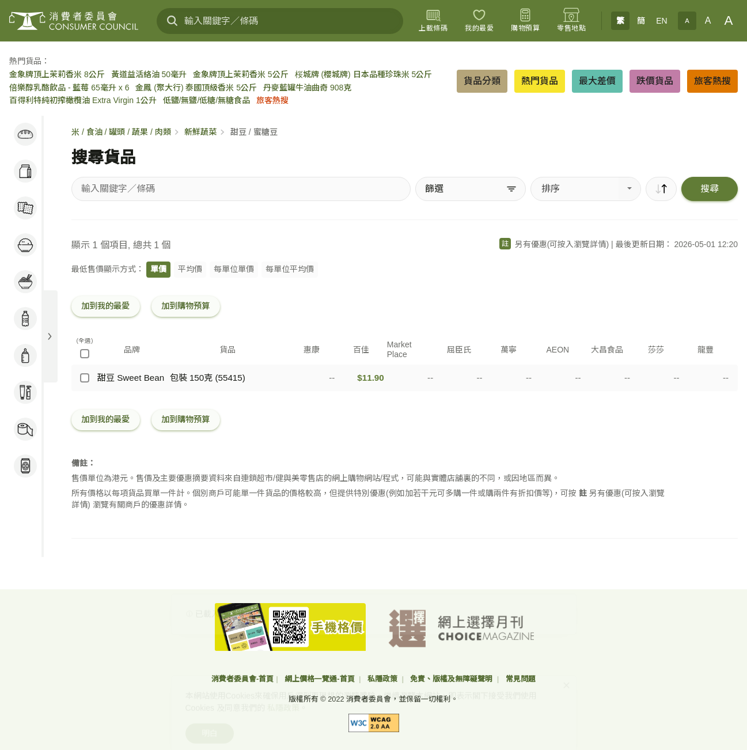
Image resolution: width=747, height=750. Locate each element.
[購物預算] (525, 21)
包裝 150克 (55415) (207, 377)
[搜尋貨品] (241, 189)
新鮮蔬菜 (200, 132)
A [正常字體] (708, 20)
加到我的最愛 (105, 305)
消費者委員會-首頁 (242, 679)
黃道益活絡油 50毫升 (149, 74)
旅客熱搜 (272, 100)
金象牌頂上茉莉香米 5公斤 (241, 74)
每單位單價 (234, 269)
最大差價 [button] (597, 81)
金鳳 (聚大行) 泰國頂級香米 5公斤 (196, 87)
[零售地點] (571, 21)
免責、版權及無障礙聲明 (452, 679)
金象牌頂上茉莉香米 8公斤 (57, 74)
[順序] (661, 189)
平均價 (190, 269)
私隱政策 (383, 679)
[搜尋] (172, 20)
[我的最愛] (479, 21)
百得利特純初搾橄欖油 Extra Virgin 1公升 (83, 100)
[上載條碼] (433, 21)
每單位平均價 (290, 269)
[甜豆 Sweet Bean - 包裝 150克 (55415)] (84, 377)
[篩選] (470, 189)
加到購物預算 (185, 305)
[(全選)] (84, 353)
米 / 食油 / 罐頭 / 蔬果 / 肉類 (121, 132)
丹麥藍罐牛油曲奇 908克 (307, 87)
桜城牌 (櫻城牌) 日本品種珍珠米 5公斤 (364, 74)
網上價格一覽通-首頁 (321, 679)
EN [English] (661, 20)
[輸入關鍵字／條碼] (280, 21)
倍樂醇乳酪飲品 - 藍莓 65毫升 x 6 (69, 87)
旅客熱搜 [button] (712, 81)
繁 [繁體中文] (620, 20)
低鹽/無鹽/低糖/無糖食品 (207, 100)
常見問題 (521, 679)
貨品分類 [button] (482, 81)
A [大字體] (729, 20)
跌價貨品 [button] (654, 81)
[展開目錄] (49, 336)
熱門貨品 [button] (539, 81)
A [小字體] (687, 20)
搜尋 (709, 189)
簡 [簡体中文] (641, 20)
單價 (158, 269)
